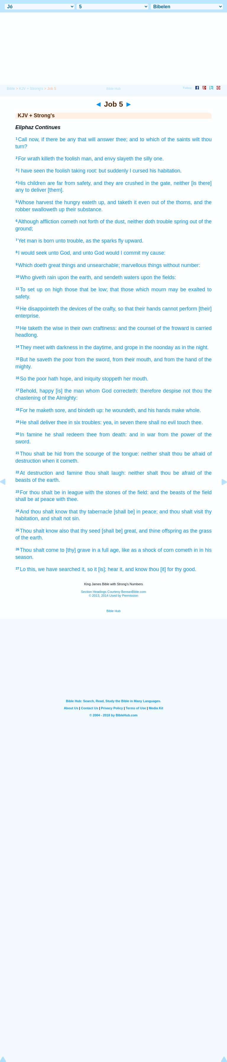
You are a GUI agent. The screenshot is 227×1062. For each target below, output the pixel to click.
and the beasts (167, 492)
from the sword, (93, 359)
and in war (142, 435)
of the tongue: (122, 454)
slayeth (125, 159)
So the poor (33, 379)
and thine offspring (160, 531)
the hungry (67, 202)
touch (183, 422)
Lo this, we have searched (50, 569)
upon (63, 277)
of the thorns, (176, 202)
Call (22, 139)
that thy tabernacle (90, 512)
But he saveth (36, 359)
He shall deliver (37, 422)
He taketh (31, 328)
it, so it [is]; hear (100, 569)
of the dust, (113, 222)
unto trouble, (70, 241)
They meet (32, 347)
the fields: (165, 277)
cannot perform (179, 309)
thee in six (68, 422)
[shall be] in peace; (136, 512)
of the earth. (46, 480)
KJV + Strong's (31, 89)
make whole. (186, 410)
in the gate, (158, 183)
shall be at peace (35, 499)
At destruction (36, 473)
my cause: (154, 253)
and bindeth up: (86, 410)
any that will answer (90, 139)
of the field (199, 492)
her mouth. (135, 379)
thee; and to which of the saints (153, 139)
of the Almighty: (59, 398)
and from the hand (175, 359)
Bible (11, 89)
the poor (63, 359)
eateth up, (94, 202)
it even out (146, 202)
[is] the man (70, 391)
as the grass (197, 531)
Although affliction (38, 222)
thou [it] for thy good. (172, 569)
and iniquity (87, 379)
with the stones (103, 492)
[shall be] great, (119, 531)
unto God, (59, 253)
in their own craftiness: (91, 328)
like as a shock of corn (148, 550)
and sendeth (108, 277)
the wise (53, 328)
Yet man (27, 241)
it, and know (133, 569)
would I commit (123, 253)
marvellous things (141, 265)
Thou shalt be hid (40, 454)
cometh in (186, 550)
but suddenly (113, 171)
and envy (104, 159)
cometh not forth (79, 222)
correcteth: (126, 391)
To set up (31, 289)
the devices (73, 309)
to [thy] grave (75, 550)
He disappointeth (39, 309)
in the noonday (156, 347)
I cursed (139, 171)
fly (121, 241)
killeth (48, 159)
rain (51, 277)
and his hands (154, 410)
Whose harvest (35, 202)
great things (62, 265)
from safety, (78, 183)
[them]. (56, 190)
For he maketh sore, (43, 410)
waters (131, 277)
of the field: (135, 492)
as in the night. (192, 347)
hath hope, (60, 379)
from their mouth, (132, 359)
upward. (134, 241)
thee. (197, 422)
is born (46, 241)
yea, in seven (118, 422)
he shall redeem (64, 435)
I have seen (31, 171)
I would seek (32, 253)
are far (55, 183)
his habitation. (166, 171)
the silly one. (149, 159)
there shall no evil (155, 422)
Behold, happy (36, 391)
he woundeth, (121, 410)
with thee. (67, 499)
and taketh (119, 202)
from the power (176, 435)
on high (53, 289)
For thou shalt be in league (51, 492)
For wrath (29, 159)
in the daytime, (96, 347)
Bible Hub (113, 611)
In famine (31, 435)
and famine (69, 473)
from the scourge (84, 454)
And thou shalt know (43, 512)
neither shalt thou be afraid (173, 454)
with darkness (62, 347)
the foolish (58, 171)
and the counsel (136, 328)
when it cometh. (60, 461)
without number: (181, 265)
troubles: (92, 422)
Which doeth (32, 265)
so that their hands (139, 309)
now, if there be (47, 139)
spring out (185, 222)
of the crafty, (102, 309)
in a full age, (106, 550)
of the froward (173, 328)
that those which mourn (138, 289)
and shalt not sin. (60, 518)
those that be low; (86, 289)
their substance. (84, 209)
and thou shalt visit (181, 512)
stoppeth (112, 379)
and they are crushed (119, 183)
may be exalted (186, 289)
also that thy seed (79, 531)
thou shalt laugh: (105, 473)
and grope (126, 347)
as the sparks (101, 241)
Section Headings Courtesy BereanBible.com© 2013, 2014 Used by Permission (113, 593)
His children (32, 183)
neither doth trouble (149, 222)
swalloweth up (48, 209)
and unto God (88, 253)
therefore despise (160, 391)
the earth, (81, 277)
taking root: (84, 171)
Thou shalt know (39, 531)
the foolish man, (74, 159)
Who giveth (33, 277)
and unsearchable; (98, 265)
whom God (98, 391)
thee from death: (107, 435)
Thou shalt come (39, 550)
